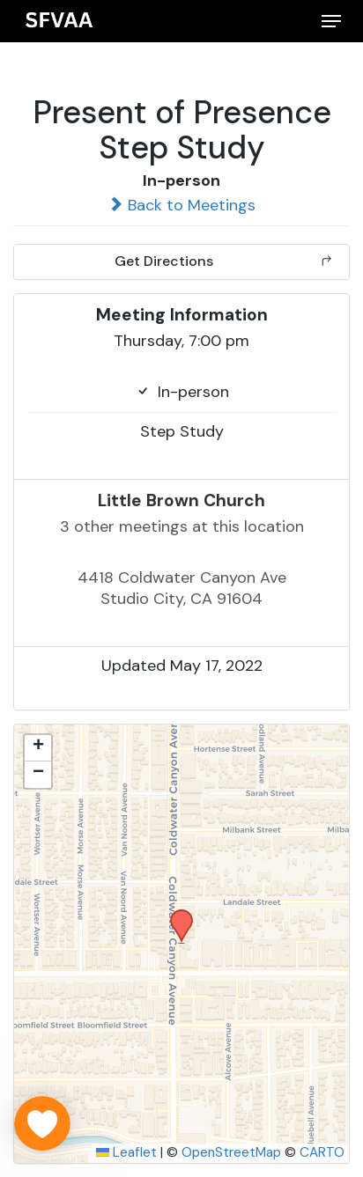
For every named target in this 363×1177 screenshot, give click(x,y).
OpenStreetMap (231, 1152)
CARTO (322, 1152)
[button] (331, 21)
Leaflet (126, 1152)
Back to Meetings (181, 205)
